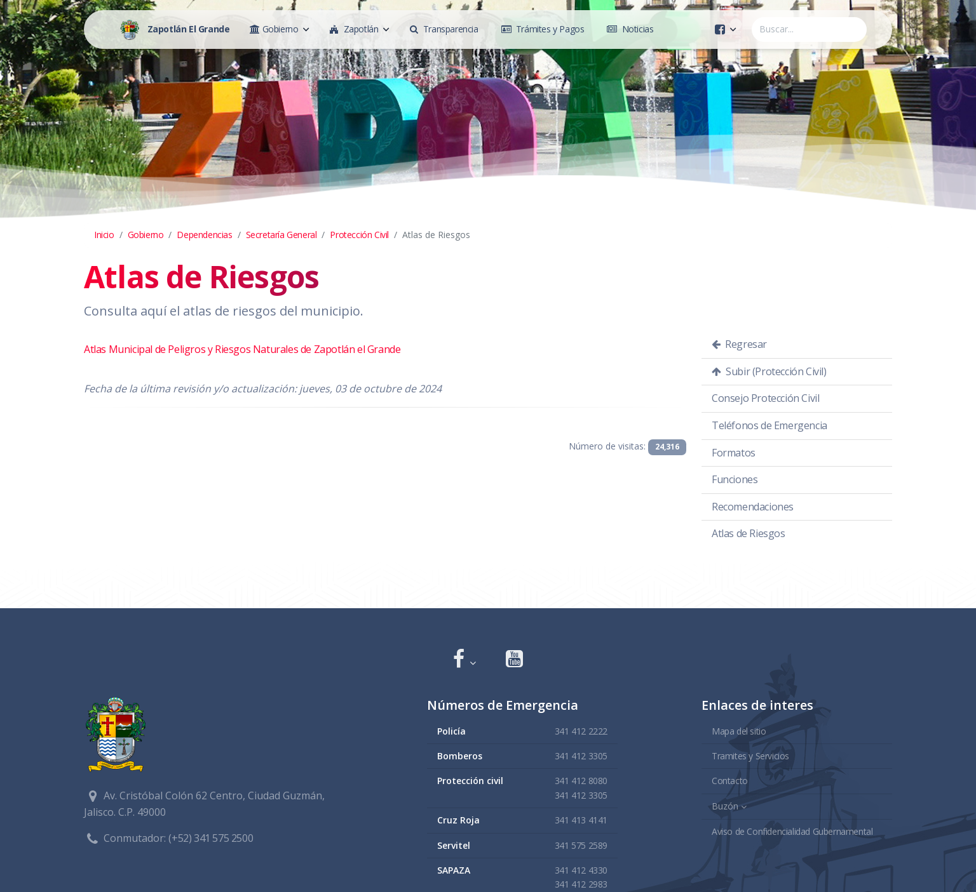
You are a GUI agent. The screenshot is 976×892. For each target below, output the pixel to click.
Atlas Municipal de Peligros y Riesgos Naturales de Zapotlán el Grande (242, 349)
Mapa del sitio (739, 730)
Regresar (739, 344)
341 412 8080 (581, 781)
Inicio (104, 235)
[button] (464, 660)
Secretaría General (281, 235)
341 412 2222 (581, 730)
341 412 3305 (581, 755)
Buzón (725, 805)
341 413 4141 (581, 820)
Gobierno (146, 235)
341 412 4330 (581, 869)
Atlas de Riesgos (748, 533)
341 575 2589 (581, 845)
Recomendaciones (753, 507)
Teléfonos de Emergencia (769, 425)
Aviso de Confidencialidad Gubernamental (792, 831)
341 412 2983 (581, 884)
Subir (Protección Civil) (769, 371)
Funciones (734, 479)
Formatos (734, 453)
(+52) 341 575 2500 (210, 838)
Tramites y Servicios (750, 755)
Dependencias (204, 235)
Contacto (730, 781)
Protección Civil (359, 235)
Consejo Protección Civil (765, 398)
